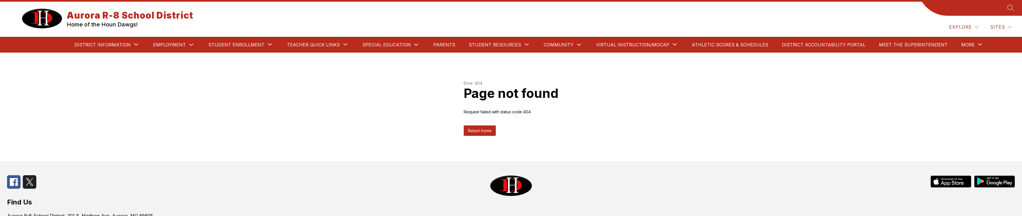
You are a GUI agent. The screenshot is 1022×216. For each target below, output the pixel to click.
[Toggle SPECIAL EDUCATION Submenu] (416, 45)
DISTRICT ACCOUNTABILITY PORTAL (823, 45)
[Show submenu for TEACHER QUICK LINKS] (313, 44)
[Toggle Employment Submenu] (191, 45)
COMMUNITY (559, 45)
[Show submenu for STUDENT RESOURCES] (495, 44)
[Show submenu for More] (968, 44)
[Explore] (964, 27)
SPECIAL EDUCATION (386, 45)
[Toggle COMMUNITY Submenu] (579, 45)
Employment (169, 45)
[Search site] (1010, 7)
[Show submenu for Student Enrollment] (236, 44)
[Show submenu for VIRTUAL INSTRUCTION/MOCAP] (632, 44)
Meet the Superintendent (913, 45)
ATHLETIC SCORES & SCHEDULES (730, 45)
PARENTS (444, 45)
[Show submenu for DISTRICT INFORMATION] (102, 44)
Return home (480, 130)
